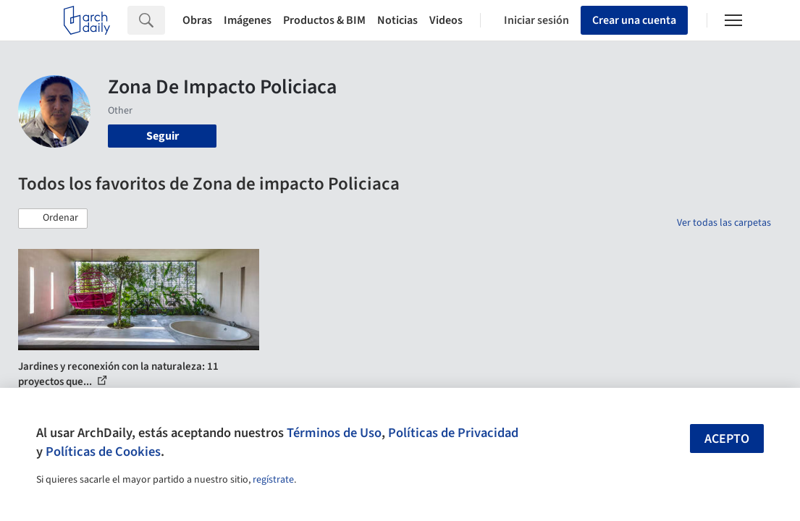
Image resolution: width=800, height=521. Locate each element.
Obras (197, 20)
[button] (53, 218)
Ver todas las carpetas (724, 223)
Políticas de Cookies (103, 451)
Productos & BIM (324, 20)
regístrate (273, 480)
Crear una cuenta (634, 20)
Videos (446, 20)
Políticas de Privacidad (453, 432)
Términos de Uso (334, 432)
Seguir (162, 136)
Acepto (726, 439)
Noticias (397, 20)
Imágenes (247, 20)
